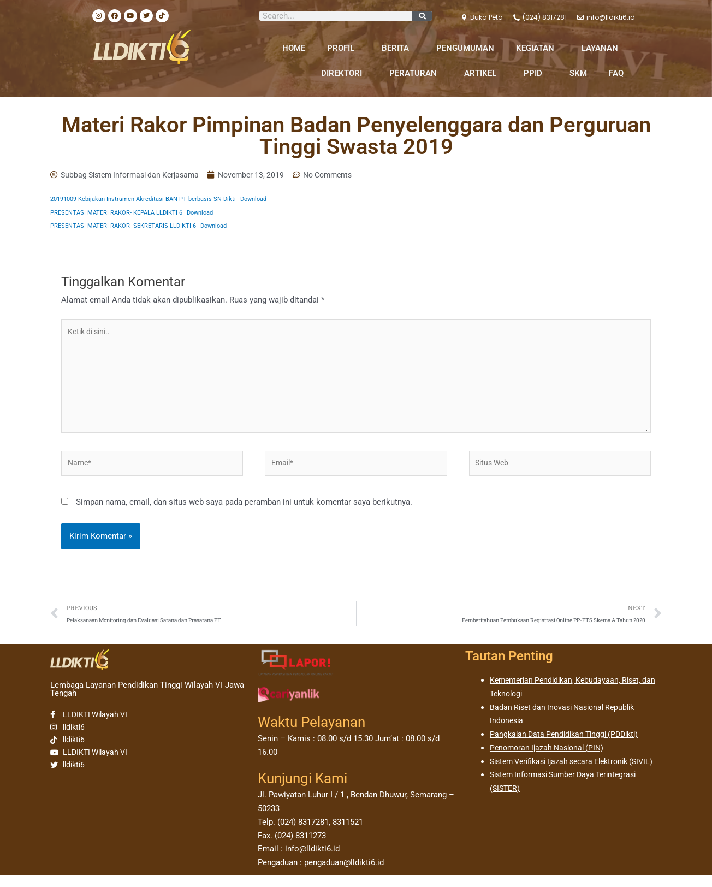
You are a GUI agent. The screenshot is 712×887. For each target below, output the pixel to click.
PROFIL (343, 48)
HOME (293, 48)
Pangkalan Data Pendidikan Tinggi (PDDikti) (569, 747)
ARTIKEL (483, 73)
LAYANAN (603, 48)
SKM (578, 73)
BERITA (398, 48)
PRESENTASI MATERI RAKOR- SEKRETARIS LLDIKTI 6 (127, 226)
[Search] (422, 16)
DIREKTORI (344, 73)
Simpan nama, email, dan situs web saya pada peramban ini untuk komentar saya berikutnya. (244, 512)
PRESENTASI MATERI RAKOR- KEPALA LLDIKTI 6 (121, 213)
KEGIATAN (538, 48)
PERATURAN (415, 73)
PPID (536, 73)
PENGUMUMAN (465, 48)
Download (271, 200)
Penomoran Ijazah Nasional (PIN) (550, 760)
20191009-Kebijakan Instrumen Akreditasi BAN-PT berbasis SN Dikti (150, 200)
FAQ (616, 73)
